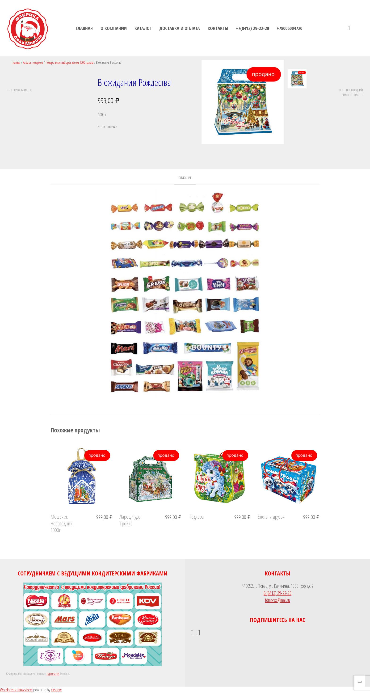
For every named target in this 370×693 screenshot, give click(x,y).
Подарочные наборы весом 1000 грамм (69, 62)
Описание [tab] (185, 178)
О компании (114, 28)
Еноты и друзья (271, 516)
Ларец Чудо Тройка (130, 520)
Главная (84, 28)
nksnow (56, 690)
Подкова (196, 516)
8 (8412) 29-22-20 (277, 593)
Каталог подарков (33, 62)
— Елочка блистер (19, 90)
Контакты (218, 28)
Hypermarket (52, 674)
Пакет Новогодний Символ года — (350, 92)
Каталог (143, 28)
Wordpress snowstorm (16, 690)
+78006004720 (289, 28)
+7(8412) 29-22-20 (252, 28)
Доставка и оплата (179, 28)
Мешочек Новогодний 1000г (61, 523)
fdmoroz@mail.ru (277, 600)
